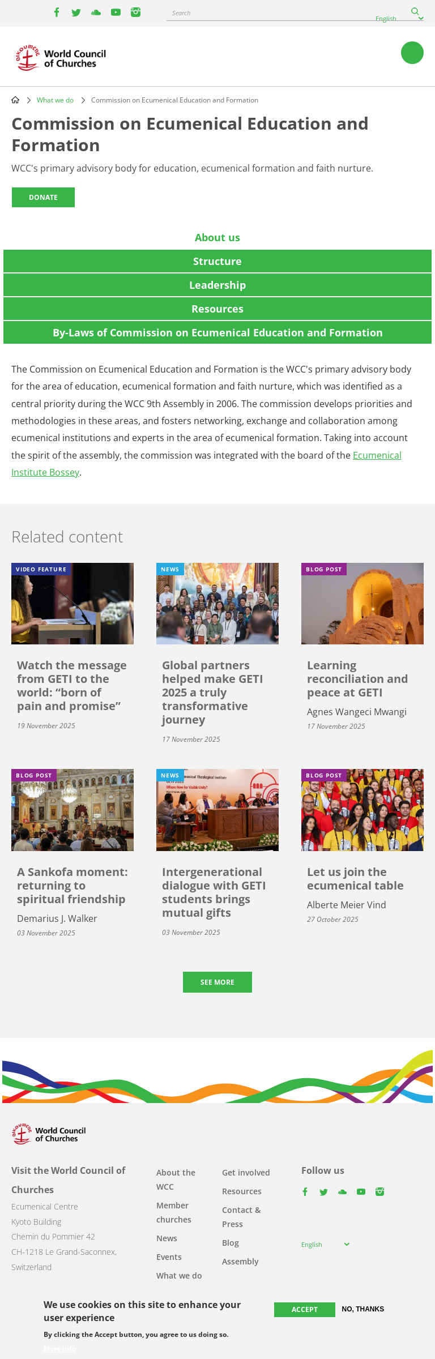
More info (60, 1349)
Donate (43, 197)
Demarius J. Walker (57, 918)
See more (217, 982)
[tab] (217, 237)
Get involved (246, 1172)
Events (169, 1256)
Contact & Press (241, 1216)
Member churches (173, 1212)
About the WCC (175, 1179)
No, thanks (363, 1309)
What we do (55, 100)
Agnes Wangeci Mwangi (357, 712)
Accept (305, 1309)
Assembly (240, 1261)
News (166, 1238)
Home (15, 100)
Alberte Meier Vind (346, 905)
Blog (230, 1242)
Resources (242, 1191)
